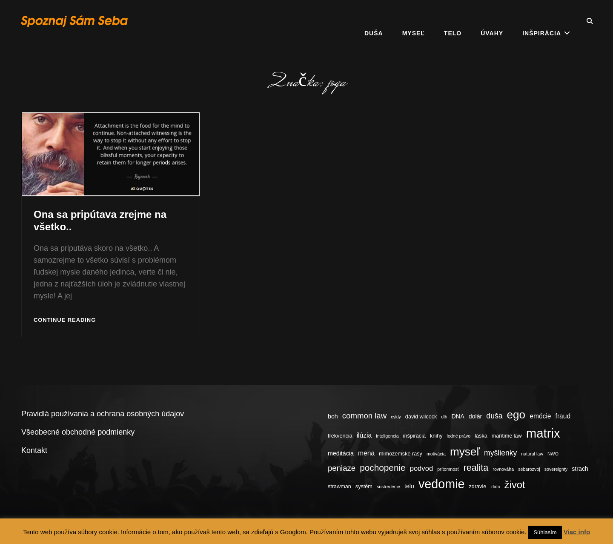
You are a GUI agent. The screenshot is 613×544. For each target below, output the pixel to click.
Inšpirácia (541, 21)
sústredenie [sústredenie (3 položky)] (388, 486)
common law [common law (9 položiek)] (364, 415)
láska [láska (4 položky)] (481, 436)
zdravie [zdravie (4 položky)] (478, 487)
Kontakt (34, 450)
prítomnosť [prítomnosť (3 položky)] (448, 469)
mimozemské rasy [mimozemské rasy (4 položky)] (400, 454)
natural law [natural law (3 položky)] (532, 453)
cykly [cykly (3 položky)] (396, 416)
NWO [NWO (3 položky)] (553, 453)
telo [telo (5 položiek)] (409, 486)
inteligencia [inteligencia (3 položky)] (387, 435)
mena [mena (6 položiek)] (366, 453)
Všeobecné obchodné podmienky (78, 432)
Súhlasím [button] (544, 532)
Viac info (577, 531)
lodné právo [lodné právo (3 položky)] (459, 435)
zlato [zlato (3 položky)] (495, 486)
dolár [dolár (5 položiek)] (475, 416)
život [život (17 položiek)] (514, 484)
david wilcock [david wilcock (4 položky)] (421, 417)
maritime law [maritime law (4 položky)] (507, 436)
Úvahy (492, 21)
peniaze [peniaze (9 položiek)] (341, 468)
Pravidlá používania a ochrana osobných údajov (102, 413)
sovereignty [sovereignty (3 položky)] (556, 469)
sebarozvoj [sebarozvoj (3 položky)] (529, 469)
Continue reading (65, 320)
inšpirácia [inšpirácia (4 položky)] (414, 436)
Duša (373, 21)
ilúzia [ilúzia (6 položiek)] (364, 435)
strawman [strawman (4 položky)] (339, 487)
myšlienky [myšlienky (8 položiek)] (500, 453)
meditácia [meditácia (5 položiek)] (341, 453)
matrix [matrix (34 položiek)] (543, 433)
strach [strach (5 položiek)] (580, 468)
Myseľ (413, 21)
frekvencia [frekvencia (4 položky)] (340, 436)
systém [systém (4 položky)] (363, 487)
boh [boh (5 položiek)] (333, 416)
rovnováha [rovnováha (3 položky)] (503, 469)
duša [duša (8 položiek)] (494, 416)
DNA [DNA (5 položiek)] (458, 416)
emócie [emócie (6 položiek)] (540, 416)
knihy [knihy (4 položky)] (436, 436)
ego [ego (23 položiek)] (516, 414)
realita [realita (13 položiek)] (476, 467)
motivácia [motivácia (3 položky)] (436, 453)
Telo (452, 21)
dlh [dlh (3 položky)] (444, 416)
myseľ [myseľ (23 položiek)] (465, 451)
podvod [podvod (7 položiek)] (421, 468)
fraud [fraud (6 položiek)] (563, 416)
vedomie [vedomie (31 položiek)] (441, 484)
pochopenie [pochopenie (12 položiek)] (382, 467)
